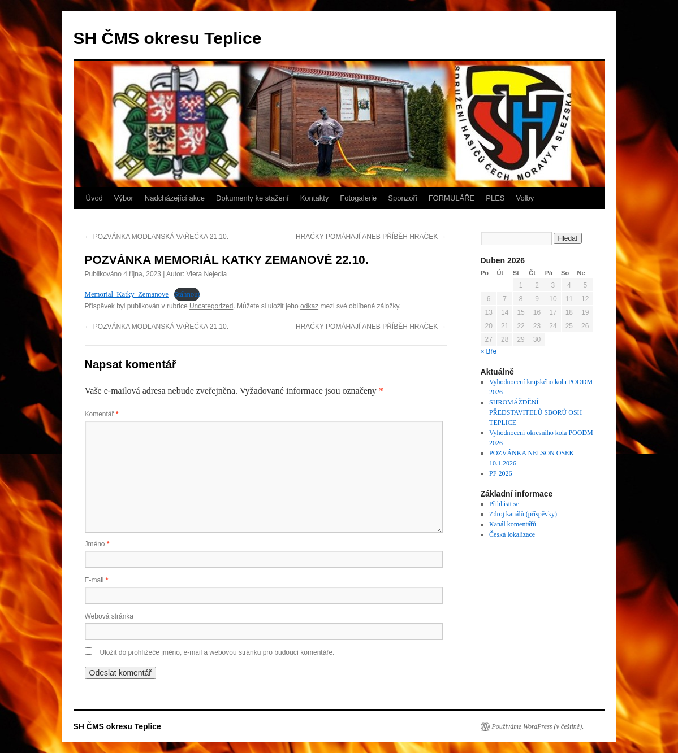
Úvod (94, 198)
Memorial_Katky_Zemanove (127, 294)
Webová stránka (109, 616)
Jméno (97, 544)
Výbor (123, 198)
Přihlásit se (504, 504)
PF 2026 (500, 473)
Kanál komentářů (512, 524)
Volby (525, 198)
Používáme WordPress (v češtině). (538, 726)
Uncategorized (211, 306)
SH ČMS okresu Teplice (168, 38)
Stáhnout (187, 294)
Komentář (102, 414)
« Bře (489, 351)
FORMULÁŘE (452, 198)
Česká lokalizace (512, 534)
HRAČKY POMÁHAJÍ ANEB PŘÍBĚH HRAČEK (371, 237)
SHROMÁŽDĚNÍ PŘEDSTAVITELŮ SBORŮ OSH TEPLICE (535, 412)
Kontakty (314, 198)
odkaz (309, 306)
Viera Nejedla (206, 274)
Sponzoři (402, 198)
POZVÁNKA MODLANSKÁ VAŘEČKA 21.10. (157, 237)
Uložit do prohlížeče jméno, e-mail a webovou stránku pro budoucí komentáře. (217, 652)
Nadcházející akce (175, 198)
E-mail (97, 580)
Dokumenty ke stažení (252, 198)
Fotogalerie (358, 198)
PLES (495, 198)
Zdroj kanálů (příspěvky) (523, 514)
